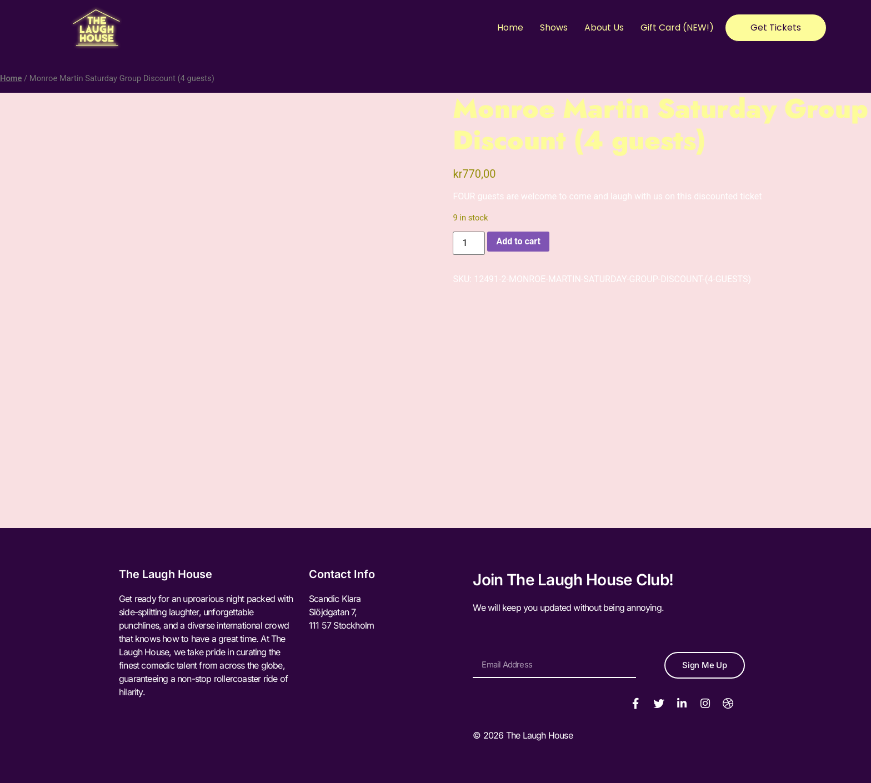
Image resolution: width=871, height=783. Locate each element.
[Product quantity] (469, 243)
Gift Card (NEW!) (677, 27)
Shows (554, 27)
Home (510, 27)
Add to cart (518, 241)
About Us (604, 27)
